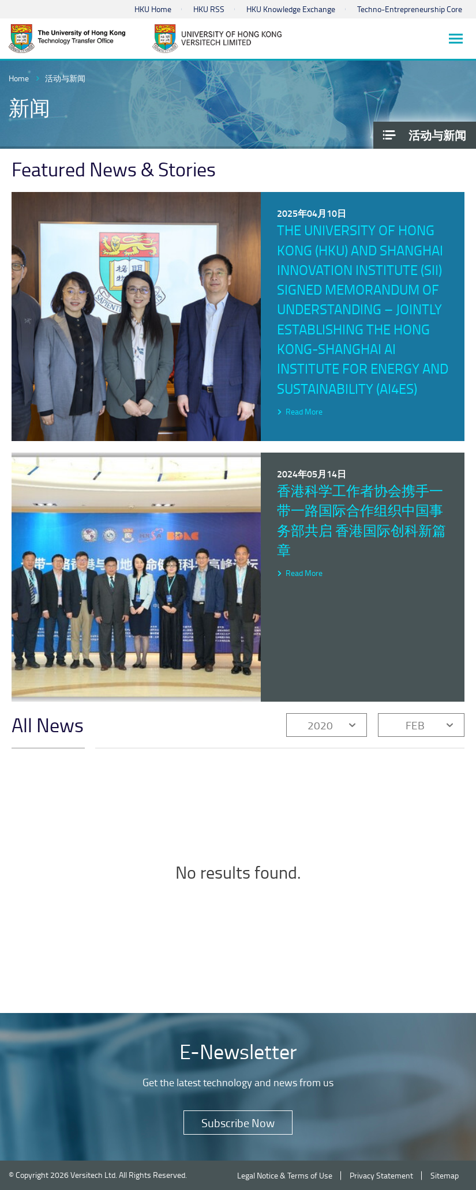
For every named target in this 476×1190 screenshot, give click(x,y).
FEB (415, 725)
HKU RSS (208, 8)
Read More (304, 411)
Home (19, 78)
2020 (320, 725)
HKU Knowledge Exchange (290, 8)
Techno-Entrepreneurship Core (409, 8)
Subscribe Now (238, 1122)
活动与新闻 (65, 78)
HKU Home (152, 8)
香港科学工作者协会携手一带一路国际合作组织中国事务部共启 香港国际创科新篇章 (361, 520)
